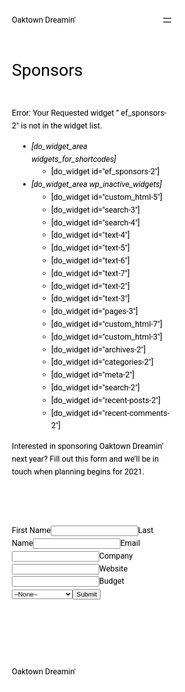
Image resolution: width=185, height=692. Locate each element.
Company (116, 556)
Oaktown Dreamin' (43, 20)
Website (113, 568)
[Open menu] (167, 20)
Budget (111, 581)
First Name (31, 530)
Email (130, 543)
